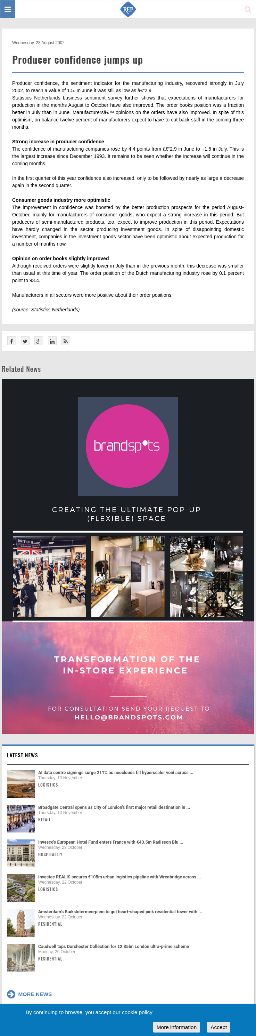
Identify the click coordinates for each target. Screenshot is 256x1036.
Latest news (22, 755)
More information (177, 1027)
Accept (218, 1027)
